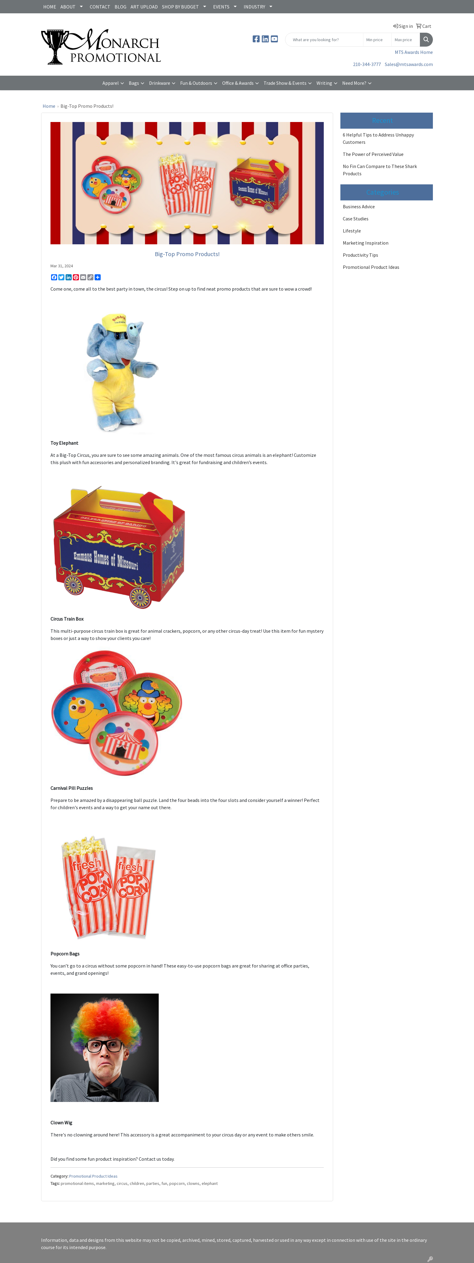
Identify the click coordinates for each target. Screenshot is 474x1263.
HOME (49, 7)
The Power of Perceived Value (373, 154)
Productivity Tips (360, 255)
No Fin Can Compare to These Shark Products (380, 169)
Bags (134, 83)
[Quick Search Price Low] (377, 40)
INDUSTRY (254, 7)
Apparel (110, 83)
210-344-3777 (367, 64)
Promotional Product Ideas (93, 1176)
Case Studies (355, 219)
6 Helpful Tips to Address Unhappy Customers (378, 138)
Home (49, 106)
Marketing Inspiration (365, 243)
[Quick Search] (324, 40)
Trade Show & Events (285, 83)
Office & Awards (238, 83)
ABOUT (68, 7)
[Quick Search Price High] (405, 40)
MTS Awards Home (414, 52)
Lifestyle (352, 231)
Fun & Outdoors (196, 83)
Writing (324, 83)
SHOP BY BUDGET (180, 7)
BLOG (120, 7)
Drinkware (159, 83)
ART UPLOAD (144, 7)
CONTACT (100, 7)
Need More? (354, 83)
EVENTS (221, 7)
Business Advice (359, 206)
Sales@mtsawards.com (409, 64)
